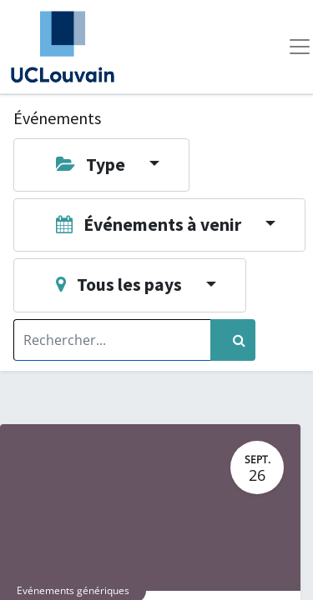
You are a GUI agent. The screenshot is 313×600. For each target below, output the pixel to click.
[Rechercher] (232, 340)
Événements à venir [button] (144, 224)
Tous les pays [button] (114, 284)
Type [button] (86, 164)
